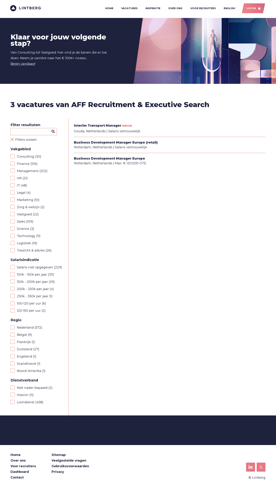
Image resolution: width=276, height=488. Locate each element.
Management (28, 171)
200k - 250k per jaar (33, 289)
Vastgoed (24, 215)
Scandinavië (26, 364)
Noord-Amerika (29, 371)
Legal (21, 193)
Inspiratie (152, 8)
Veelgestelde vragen (69, 461)
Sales (21, 222)
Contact (17, 478)
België (22, 335)
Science (23, 229)
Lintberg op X (261, 468)
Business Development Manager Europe (109, 159)
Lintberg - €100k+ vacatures (26, 8)
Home (109, 8)
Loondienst (25, 403)
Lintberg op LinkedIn (250, 468)
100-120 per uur (29, 304)
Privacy (58, 472)
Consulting (25, 157)
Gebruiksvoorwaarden (70, 467)
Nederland (25, 328)
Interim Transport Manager (97, 126)
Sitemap (59, 455)
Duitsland (24, 350)
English (229, 8)
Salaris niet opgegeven (35, 268)
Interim (23, 395)
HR (19, 179)
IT (18, 186)
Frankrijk (24, 342)
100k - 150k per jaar (32, 275)
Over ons (175, 8)
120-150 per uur (29, 311)
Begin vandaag (23, 64)
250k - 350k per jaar (32, 297)
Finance (23, 164)
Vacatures (129, 8)
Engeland (24, 357)
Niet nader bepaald (32, 388)
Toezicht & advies (31, 251)
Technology (26, 236)
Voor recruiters (202, 8)
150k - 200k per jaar (32, 282)
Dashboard (20, 472)
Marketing (25, 200)
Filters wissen (26, 140)
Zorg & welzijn (28, 208)
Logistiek (24, 244)
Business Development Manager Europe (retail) (116, 143)
